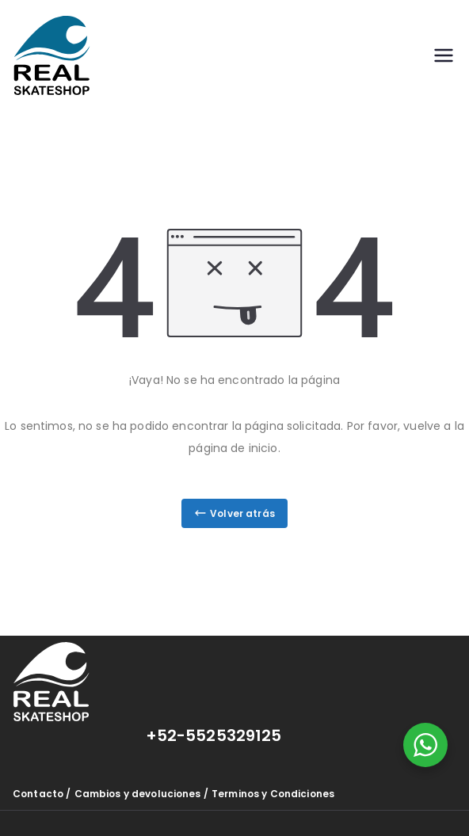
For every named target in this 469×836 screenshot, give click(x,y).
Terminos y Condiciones (273, 793)
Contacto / (42, 793)
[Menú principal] (443, 55)
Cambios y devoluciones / (141, 793)
